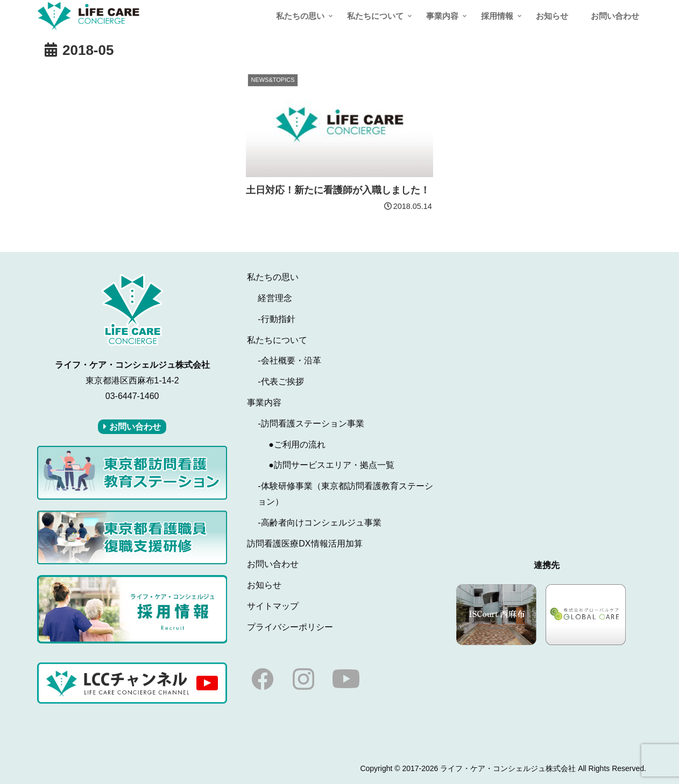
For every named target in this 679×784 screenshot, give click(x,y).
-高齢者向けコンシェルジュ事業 (319, 522)
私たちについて (277, 340)
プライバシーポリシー (290, 627)
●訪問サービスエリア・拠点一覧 (331, 465)
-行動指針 (276, 319)
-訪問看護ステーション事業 (311, 423)
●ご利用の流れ (297, 444)
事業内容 (264, 402)
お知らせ (264, 585)
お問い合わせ (273, 564)
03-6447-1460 (132, 396)
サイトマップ (273, 606)
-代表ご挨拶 (280, 381)
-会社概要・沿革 (289, 360)
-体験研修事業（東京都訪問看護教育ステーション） (345, 493)
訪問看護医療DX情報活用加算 (304, 543)
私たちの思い (273, 277)
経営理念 (275, 298)
